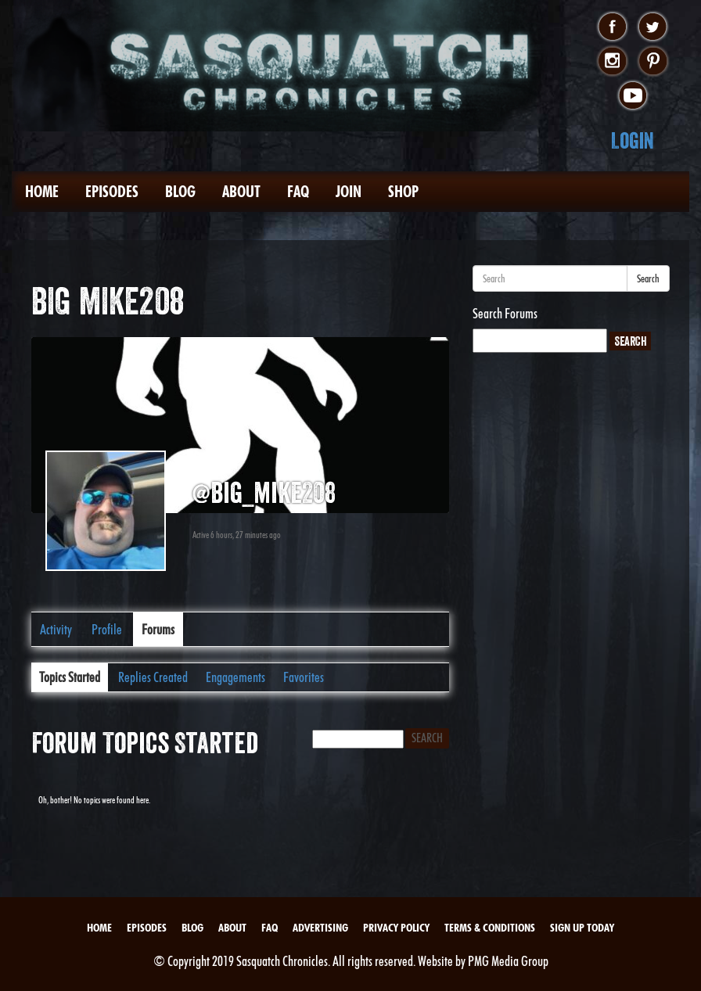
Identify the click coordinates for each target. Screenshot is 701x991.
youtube (632, 96)
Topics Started (69, 677)
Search (648, 278)
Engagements (235, 677)
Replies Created (153, 677)
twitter (653, 27)
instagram (612, 62)
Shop (403, 191)
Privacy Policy (396, 928)
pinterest (653, 62)
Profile (107, 629)
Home (42, 191)
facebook (612, 27)
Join (348, 191)
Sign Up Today (582, 928)
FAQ (298, 191)
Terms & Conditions (489, 928)
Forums (158, 629)
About (241, 191)
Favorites (303, 677)
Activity (56, 629)
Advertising (320, 928)
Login (632, 140)
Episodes (111, 191)
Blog (180, 191)
